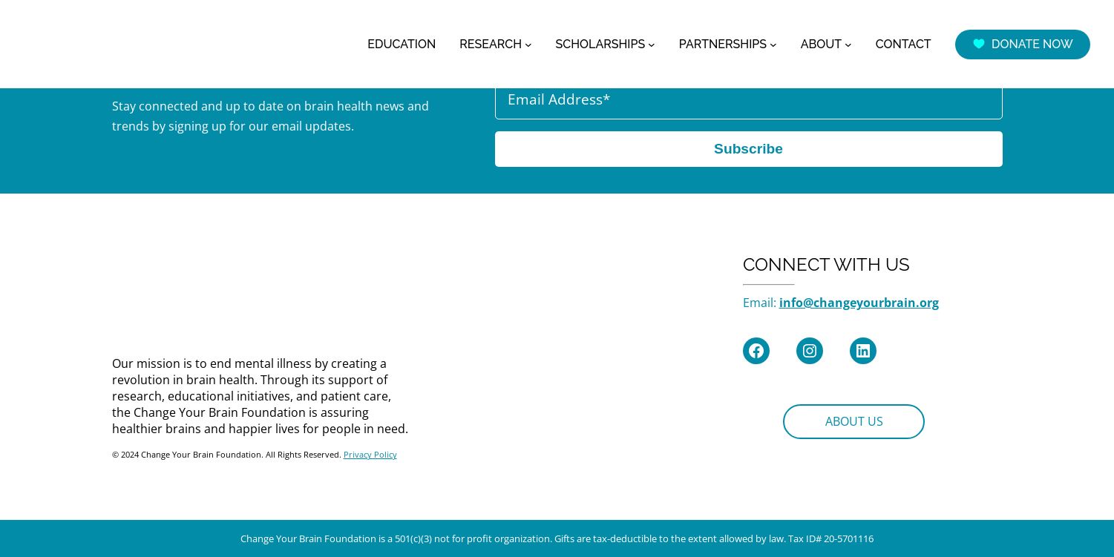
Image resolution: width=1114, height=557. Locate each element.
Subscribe (748, 148)
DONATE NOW (1022, 44)
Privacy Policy (370, 454)
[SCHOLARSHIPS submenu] (651, 44)
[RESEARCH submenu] (528, 44)
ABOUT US (854, 421)
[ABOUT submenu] (848, 44)
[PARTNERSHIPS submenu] (773, 44)
